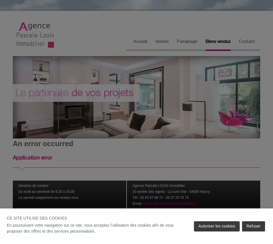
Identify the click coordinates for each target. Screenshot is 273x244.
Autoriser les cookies (216, 226)
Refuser (253, 226)
